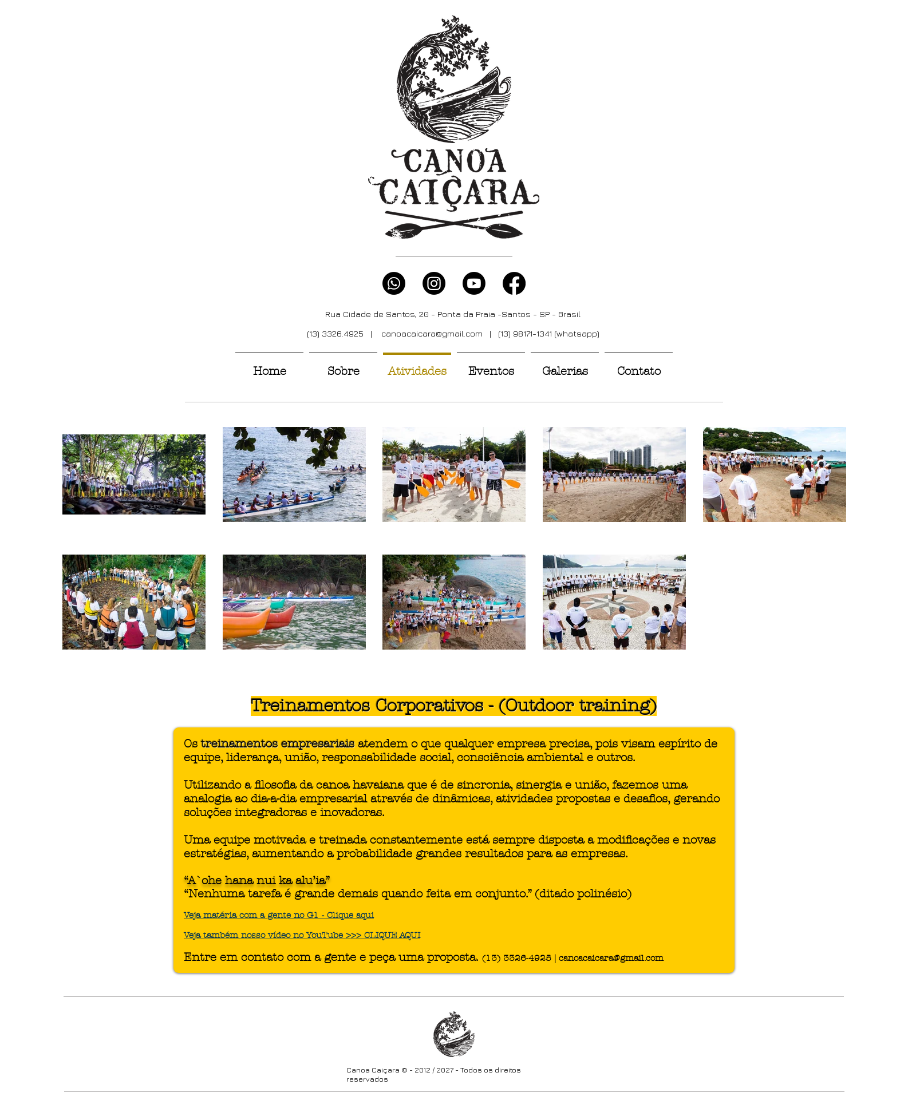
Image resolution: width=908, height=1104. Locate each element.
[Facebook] (514, 283)
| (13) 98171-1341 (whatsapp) (541, 333)
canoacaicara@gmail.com (432, 333)
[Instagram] (434, 283)
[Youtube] (474, 283)
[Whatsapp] (393, 283)
